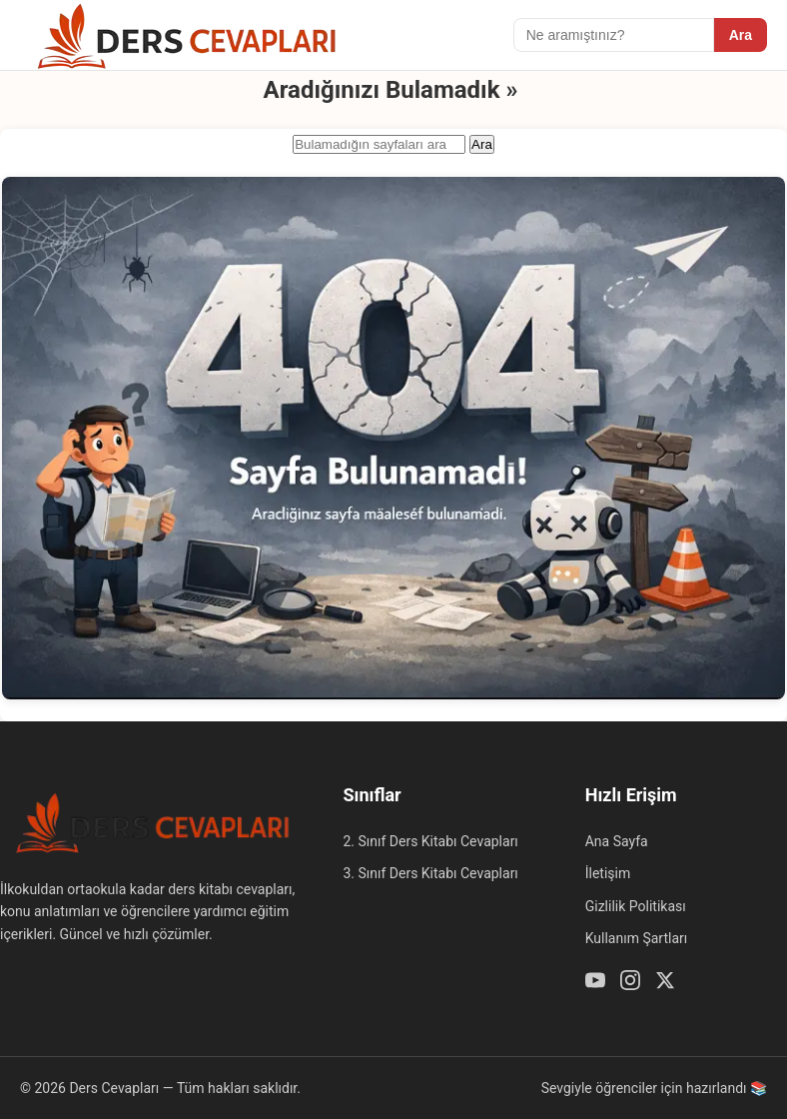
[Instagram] (630, 983)
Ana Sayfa (616, 841)
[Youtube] (595, 983)
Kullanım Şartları (636, 938)
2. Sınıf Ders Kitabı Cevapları (430, 841)
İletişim (608, 873)
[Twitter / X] (665, 983)
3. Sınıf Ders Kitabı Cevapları (430, 873)
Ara (740, 35)
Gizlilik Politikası (635, 906)
